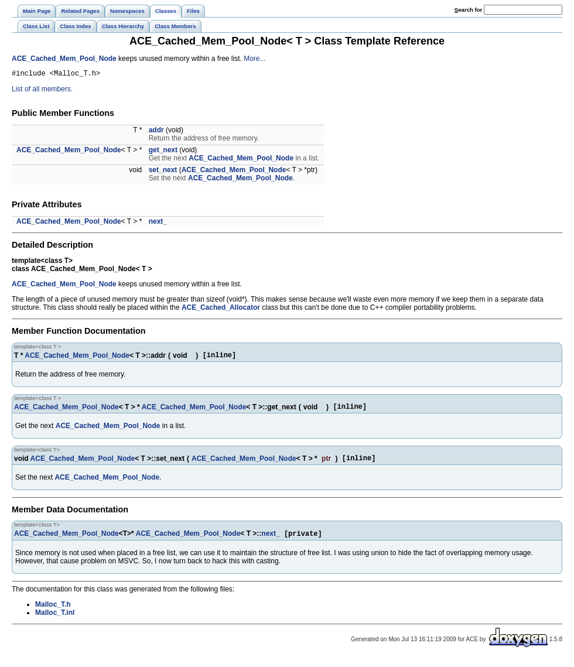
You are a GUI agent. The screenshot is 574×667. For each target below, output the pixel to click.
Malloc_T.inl (54, 621)
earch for (468, 9)
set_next (163, 171)
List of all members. (42, 91)
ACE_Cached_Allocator (221, 309)
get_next (163, 152)
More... (254, 58)
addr (156, 132)
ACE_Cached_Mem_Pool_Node (64, 58)
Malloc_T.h (53, 612)
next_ (158, 223)
